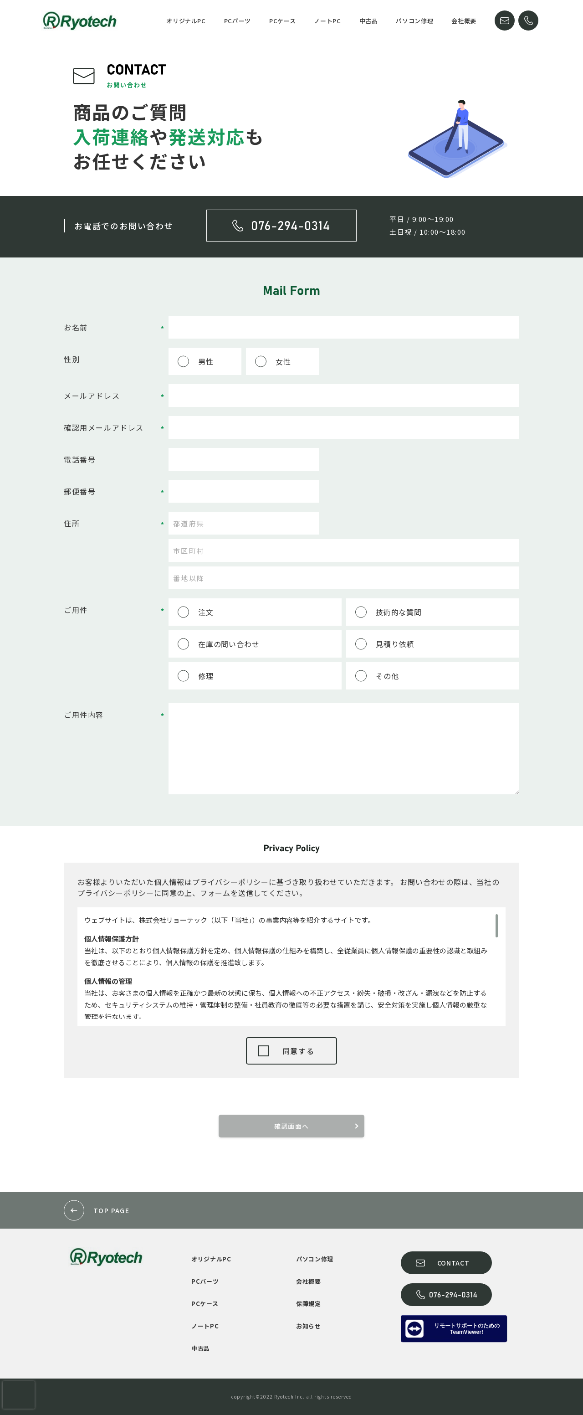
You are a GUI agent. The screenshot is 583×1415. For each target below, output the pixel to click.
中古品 (368, 20)
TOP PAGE (111, 1210)
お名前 (76, 327)
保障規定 (308, 1303)
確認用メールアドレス (104, 427)
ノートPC (327, 20)
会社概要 (463, 20)
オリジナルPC (186, 20)
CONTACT (505, 20)
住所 (72, 523)
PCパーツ (237, 20)
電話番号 (80, 459)
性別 (72, 359)
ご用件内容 (84, 714)
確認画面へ (291, 1126)
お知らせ (308, 1326)
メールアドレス (92, 395)
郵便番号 (80, 491)
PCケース (282, 20)
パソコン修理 (414, 20)
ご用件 (76, 609)
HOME (144, 20)
